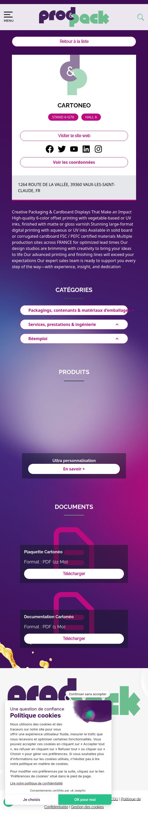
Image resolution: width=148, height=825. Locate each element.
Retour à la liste (74, 41)
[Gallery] (74, 433)
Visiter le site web (74, 135)
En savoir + (74, 469)
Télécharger (74, 573)
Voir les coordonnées (74, 162)
